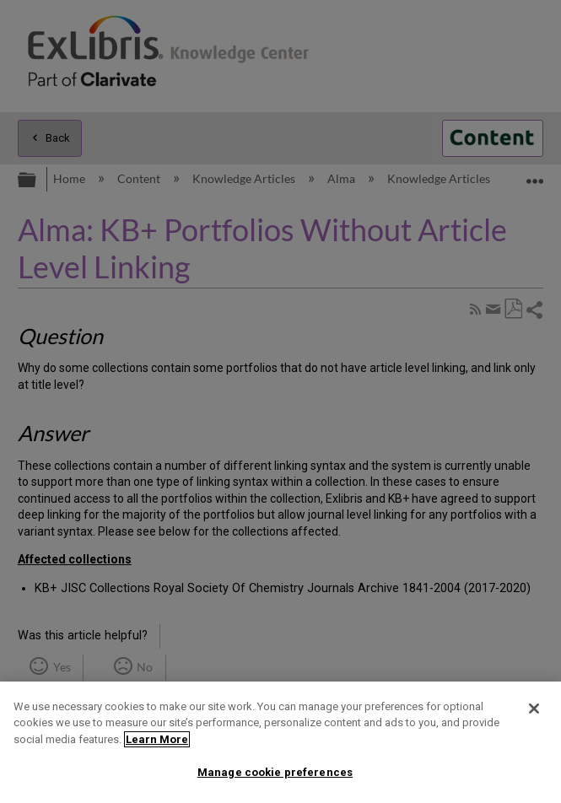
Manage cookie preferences (275, 772)
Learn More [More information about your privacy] (157, 739)
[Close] (534, 708)
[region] (280, 742)
